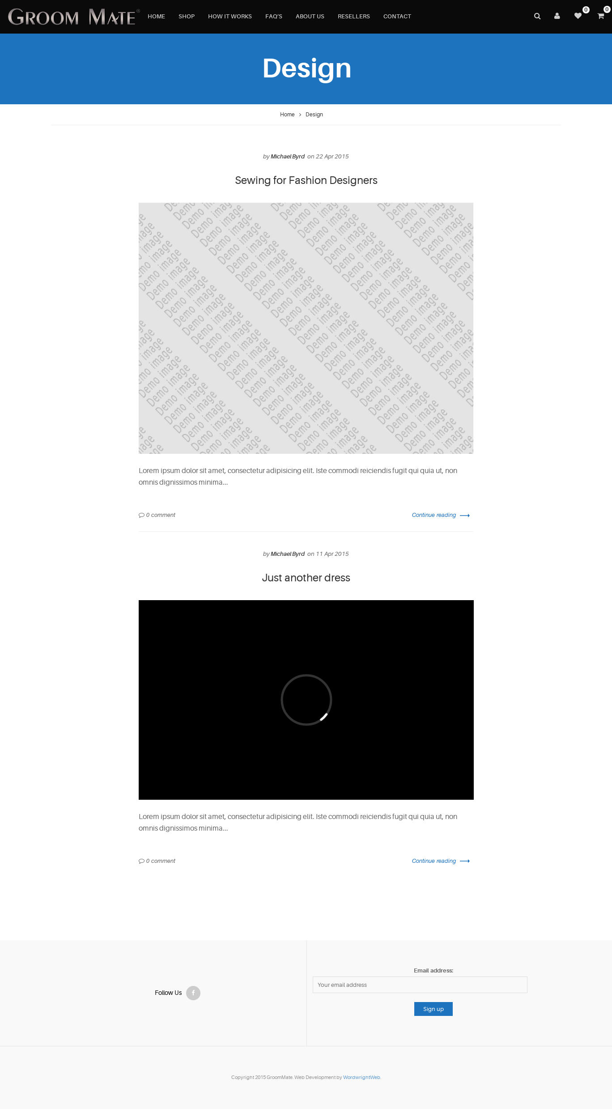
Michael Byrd (288, 156)
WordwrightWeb (361, 1077)
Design (314, 114)
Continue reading (441, 515)
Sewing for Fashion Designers (306, 181)
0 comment (160, 515)
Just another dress (306, 578)
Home (287, 114)
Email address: (433, 970)
